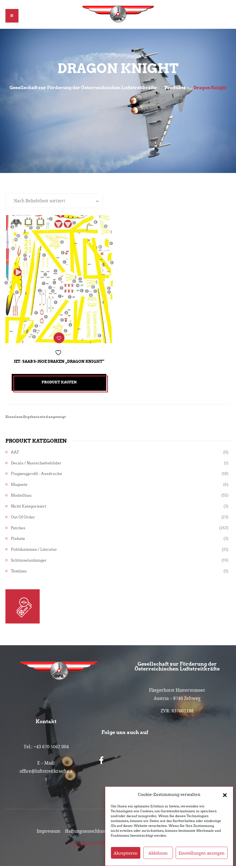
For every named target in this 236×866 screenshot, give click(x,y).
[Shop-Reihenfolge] (54, 200)
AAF (15, 450)
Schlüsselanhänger (29, 558)
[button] (225, 794)
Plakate (18, 536)
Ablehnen (158, 853)
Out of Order (23, 515)
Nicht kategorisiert (28, 504)
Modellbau (21, 493)
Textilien (19, 569)
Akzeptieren (126, 853)
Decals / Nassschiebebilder (36, 461)
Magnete (19, 482)
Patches (18, 526)
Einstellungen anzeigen (202, 853)
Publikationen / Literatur (34, 547)
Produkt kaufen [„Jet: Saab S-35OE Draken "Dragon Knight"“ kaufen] (59, 380)
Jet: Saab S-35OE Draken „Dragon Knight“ (59, 359)
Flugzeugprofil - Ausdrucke (36, 472)
